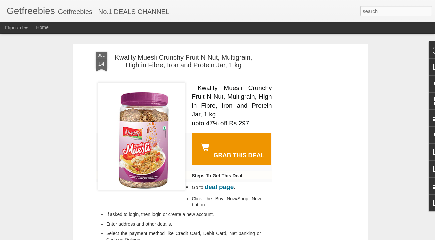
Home (42, 27)
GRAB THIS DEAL (232, 150)
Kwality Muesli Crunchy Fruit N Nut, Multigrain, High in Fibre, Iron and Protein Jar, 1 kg (183, 61)
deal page (219, 186)
